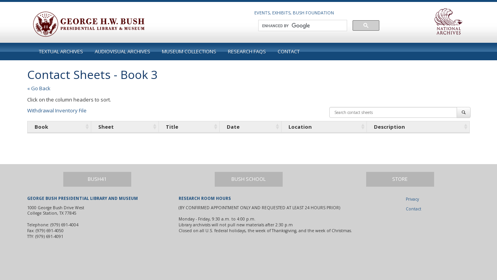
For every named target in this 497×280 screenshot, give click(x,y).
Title (172, 126)
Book (41, 126)
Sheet (106, 126)
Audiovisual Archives (122, 51)
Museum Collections (189, 51)
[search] (302, 25)
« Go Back (38, 88)
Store (400, 179)
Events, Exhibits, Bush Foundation (294, 13)
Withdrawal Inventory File (57, 110)
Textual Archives (61, 51)
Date (233, 126)
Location (300, 126)
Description (389, 126)
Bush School (248, 179)
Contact (289, 51)
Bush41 (97, 179)
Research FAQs (247, 51)
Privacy (412, 199)
